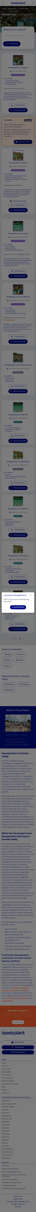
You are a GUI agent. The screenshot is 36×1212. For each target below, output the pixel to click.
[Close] (31, 595)
